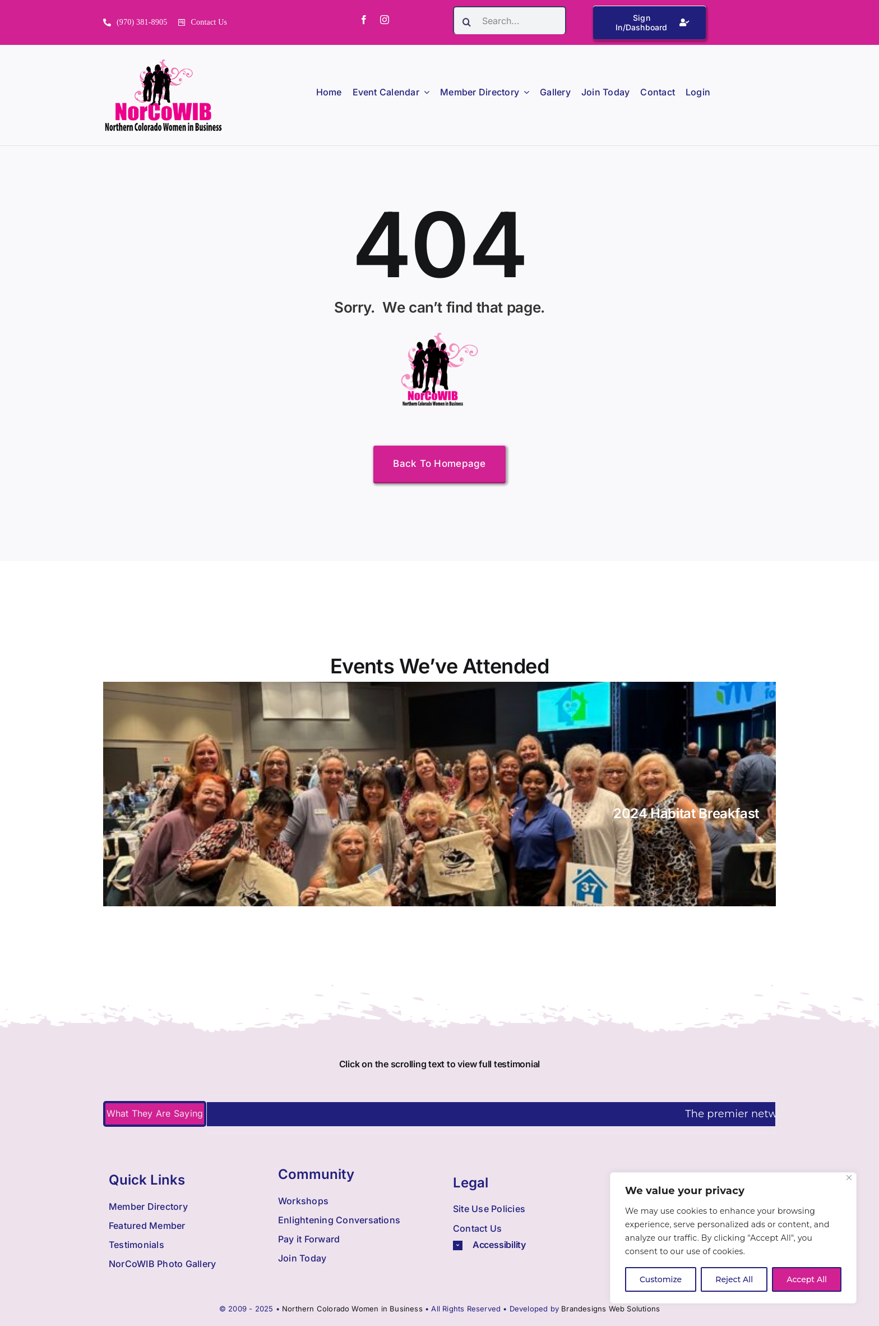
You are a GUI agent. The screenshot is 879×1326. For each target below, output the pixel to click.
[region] (733, 1238)
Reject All (734, 1279)
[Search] (467, 22)
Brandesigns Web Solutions (610, 1308)
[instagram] (384, 19)
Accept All (807, 1279)
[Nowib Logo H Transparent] (163, 63)
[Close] (849, 1177)
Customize (661, 1279)
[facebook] (363, 19)
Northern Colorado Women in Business (352, 1308)
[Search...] (509, 20)
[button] (527, 1245)
